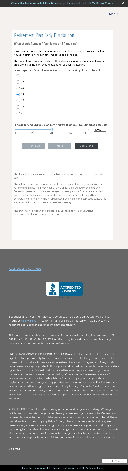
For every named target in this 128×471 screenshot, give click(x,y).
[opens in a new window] (64, 290)
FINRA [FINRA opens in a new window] (25, 320)
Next (60, 145)
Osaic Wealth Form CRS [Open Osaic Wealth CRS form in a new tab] (25, 269)
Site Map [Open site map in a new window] (15, 448)
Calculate (86, 145)
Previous (33, 145)
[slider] (52, 129)
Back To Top (114, 461)
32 (22, 100)
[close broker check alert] (122, 3)
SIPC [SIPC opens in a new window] (33, 320)
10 (22, 75)
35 (22, 106)
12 (22, 81)
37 (22, 113)
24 (22, 94)
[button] (115, 14)
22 (22, 88)
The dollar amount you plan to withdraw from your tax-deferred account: (61, 125)
